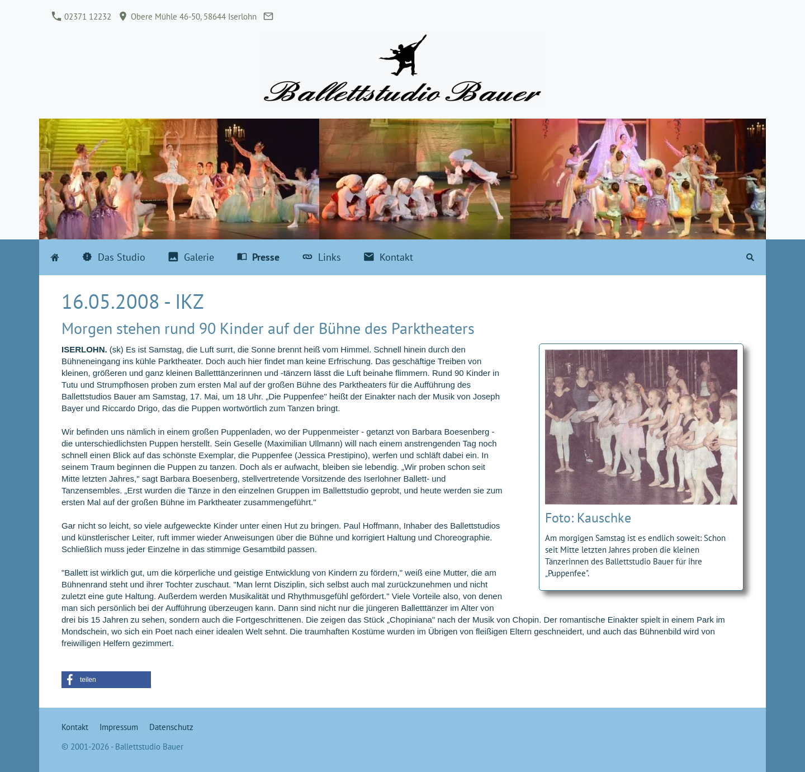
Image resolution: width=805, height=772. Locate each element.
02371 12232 (81, 16)
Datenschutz (171, 727)
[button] (106, 679)
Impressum (119, 727)
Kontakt (74, 727)
